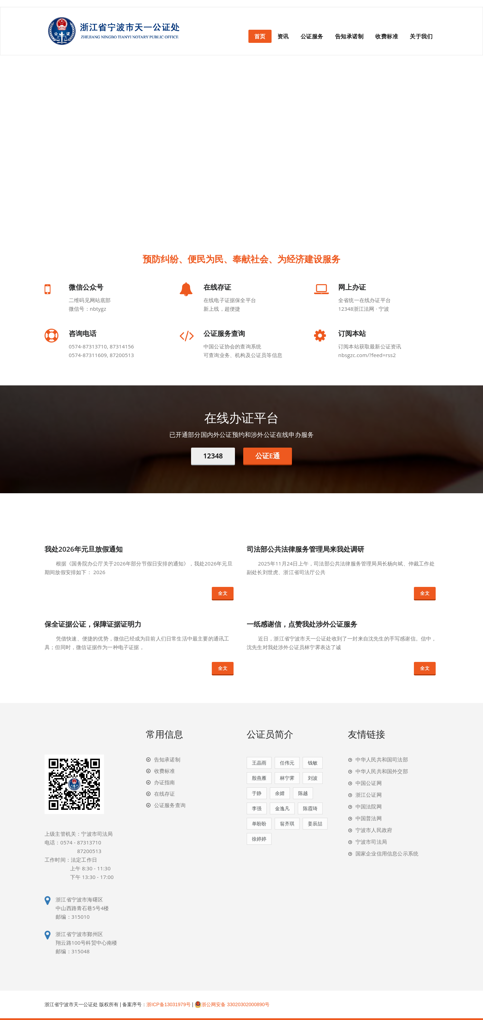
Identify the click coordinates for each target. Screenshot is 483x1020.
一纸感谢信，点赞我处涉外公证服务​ (302, 624)
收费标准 (386, 36)
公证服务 (312, 36)
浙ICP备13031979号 (168, 1004)
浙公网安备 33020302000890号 (232, 1004)
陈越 (303, 793)
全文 (222, 593)
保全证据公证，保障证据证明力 (93, 624)
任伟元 (287, 762)
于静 (257, 793)
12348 (213, 455)
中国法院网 (369, 806)
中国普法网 (369, 818)
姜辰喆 (315, 823)
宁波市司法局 (371, 841)
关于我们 (421, 36)
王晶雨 (259, 762)
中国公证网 (369, 782)
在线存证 (217, 287)
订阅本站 (352, 333)
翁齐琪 (287, 823)
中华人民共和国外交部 (382, 771)
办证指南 (164, 782)
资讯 (283, 36)
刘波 (313, 778)
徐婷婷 (259, 838)
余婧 (280, 793)
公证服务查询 (224, 333)
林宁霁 (287, 778)
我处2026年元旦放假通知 (84, 549)
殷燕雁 (259, 778)
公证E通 (267, 455)
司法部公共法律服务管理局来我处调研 (305, 549)
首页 (260, 36)
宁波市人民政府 (374, 829)
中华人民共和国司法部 (382, 759)
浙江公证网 (369, 794)
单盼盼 (259, 823)
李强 (257, 808)
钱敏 (313, 762)
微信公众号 (86, 287)
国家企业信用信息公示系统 (387, 853)
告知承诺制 (349, 36)
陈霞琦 (310, 808)
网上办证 (352, 287)
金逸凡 (282, 808)
